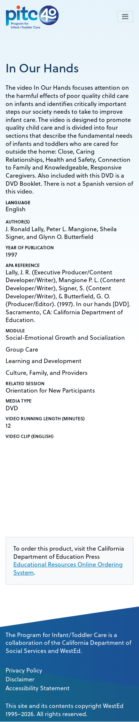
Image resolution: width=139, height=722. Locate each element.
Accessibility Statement (38, 688)
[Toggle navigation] (125, 16)
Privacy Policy (24, 670)
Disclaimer (20, 679)
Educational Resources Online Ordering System (68, 568)
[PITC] (34, 16)
